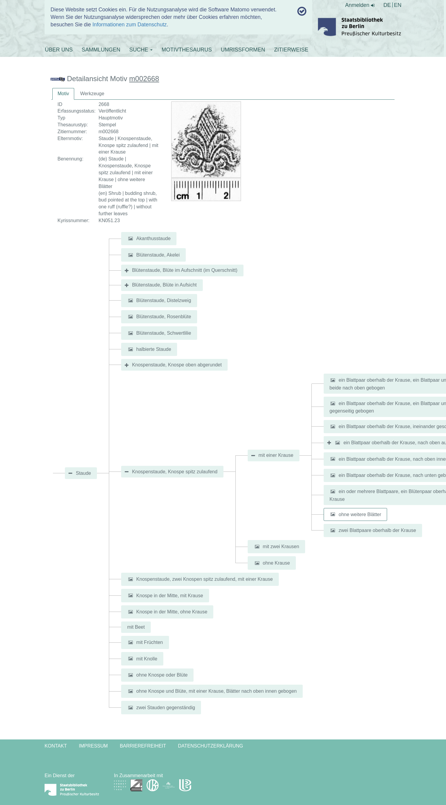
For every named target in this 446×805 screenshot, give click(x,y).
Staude (83, 473)
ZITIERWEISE (291, 50)
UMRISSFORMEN (243, 50)
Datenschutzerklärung (210, 745)
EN (397, 5)
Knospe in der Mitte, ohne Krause (171, 611)
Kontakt (56, 745)
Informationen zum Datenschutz (129, 25)
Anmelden (360, 5)
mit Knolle (146, 658)
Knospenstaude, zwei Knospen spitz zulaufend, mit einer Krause (204, 579)
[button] (130, 238)
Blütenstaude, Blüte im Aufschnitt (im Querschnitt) (184, 270)
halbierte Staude (153, 349)
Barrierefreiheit (143, 745)
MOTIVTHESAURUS (187, 50)
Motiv (63, 93)
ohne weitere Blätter (360, 514)
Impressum (93, 745)
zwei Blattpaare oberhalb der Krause (377, 530)
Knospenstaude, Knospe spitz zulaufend (174, 471)
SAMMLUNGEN (101, 50)
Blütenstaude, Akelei (158, 254)
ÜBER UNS (59, 50)
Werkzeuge (92, 93)
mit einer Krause (275, 455)
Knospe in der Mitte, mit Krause (169, 595)
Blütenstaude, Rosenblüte (163, 316)
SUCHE (141, 50)
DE (387, 5)
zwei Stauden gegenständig (165, 707)
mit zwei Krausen (281, 546)
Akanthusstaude (153, 238)
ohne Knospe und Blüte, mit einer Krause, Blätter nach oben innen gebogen (216, 691)
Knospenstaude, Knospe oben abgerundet (177, 364)
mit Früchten (149, 642)
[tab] (63, 94)
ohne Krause (276, 563)
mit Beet (136, 627)
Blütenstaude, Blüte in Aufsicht (164, 284)
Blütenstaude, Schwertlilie (163, 333)
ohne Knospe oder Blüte (162, 674)
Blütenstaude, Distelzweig (163, 300)
